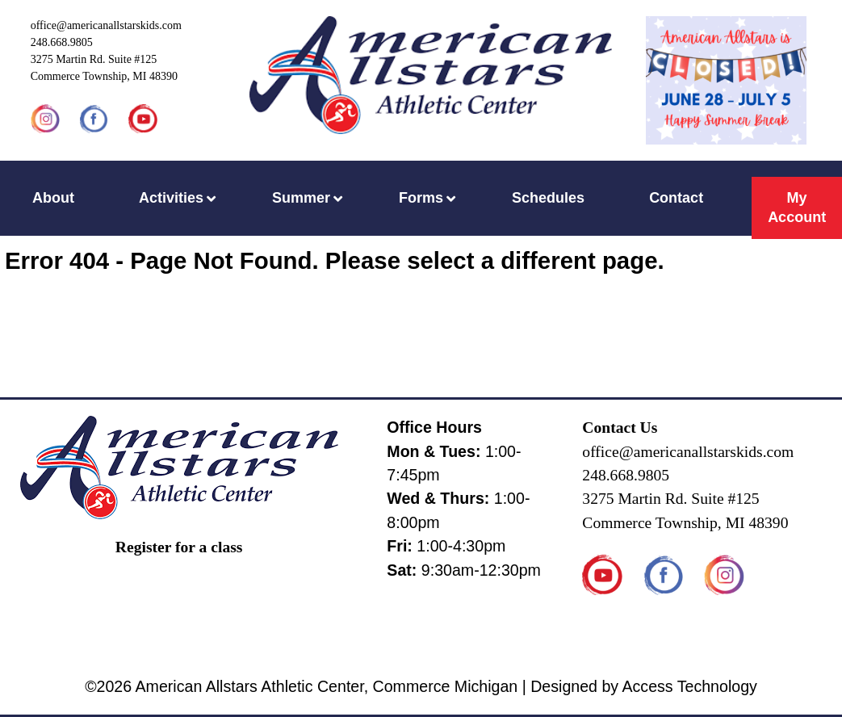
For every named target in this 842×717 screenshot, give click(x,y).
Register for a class (179, 547)
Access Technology (689, 686)
